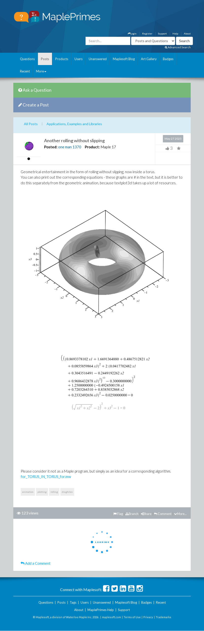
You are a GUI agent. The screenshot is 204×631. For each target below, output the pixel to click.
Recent (25, 71)
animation (28, 491)
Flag (118, 514)
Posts (45, 59)
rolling (54, 491)
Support (162, 33)
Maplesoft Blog (124, 59)
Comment (162, 514)
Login (132, 33)
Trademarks (163, 617)
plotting (42, 491)
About (187, 33)
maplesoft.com (111, 617)
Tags (73, 602)
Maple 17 (108, 147)
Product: (92, 147)
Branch (131, 514)
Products (61, 59)
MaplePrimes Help (100, 610)
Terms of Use (132, 617)
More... (180, 514)
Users (78, 59)
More (41, 71)
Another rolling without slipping (74, 140)
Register (147, 33)
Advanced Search (178, 47)
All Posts (31, 124)
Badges (168, 59)
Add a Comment (36, 563)
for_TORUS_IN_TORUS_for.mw (46, 476)
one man (65, 147)
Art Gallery (149, 59)
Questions (27, 59)
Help (175, 33)
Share (146, 514)
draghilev (67, 491)
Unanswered (98, 59)
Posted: (50, 147)
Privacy (148, 617)
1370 (76, 147)
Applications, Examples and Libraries (74, 124)
